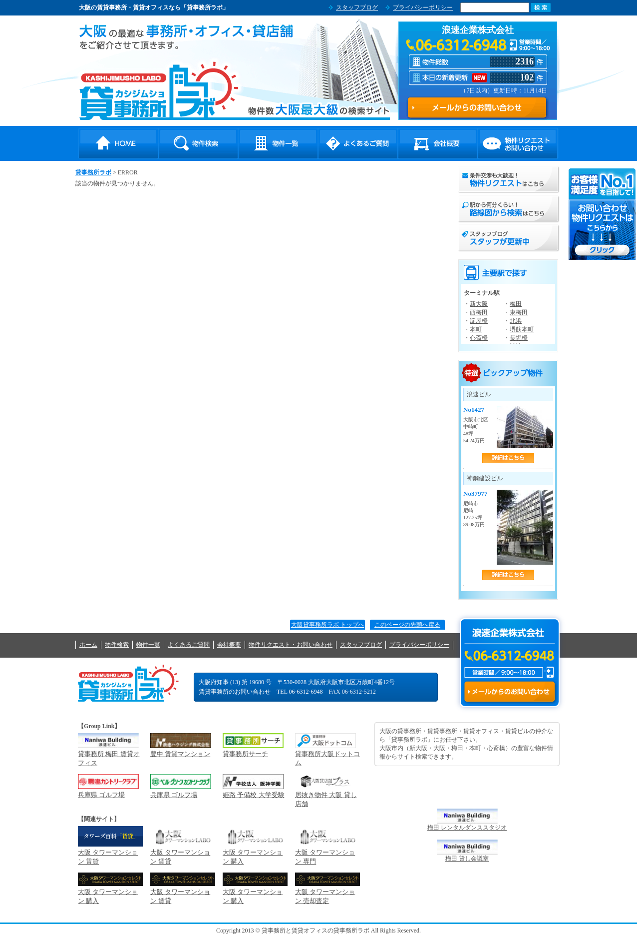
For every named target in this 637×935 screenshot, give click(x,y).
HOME (118, 143)
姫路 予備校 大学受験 (254, 795)
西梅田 (479, 312)
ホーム (88, 644)
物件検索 (198, 143)
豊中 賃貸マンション (180, 754)
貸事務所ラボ (159, 90)
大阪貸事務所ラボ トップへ (327, 624)
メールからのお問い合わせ (509, 692)
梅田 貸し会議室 (467, 858)
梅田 (516, 303)
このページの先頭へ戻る (407, 624)
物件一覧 (278, 143)
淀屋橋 (479, 320)
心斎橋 (479, 337)
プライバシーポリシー (423, 7)
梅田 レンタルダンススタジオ (467, 827)
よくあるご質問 (358, 143)
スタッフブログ (357, 7)
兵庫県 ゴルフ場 (101, 795)
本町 (476, 329)
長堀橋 (519, 337)
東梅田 (519, 312)
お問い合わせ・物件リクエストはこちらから (602, 214)
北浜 (516, 320)
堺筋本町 (522, 329)
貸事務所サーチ (245, 754)
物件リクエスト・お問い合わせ (518, 143)
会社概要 (438, 143)
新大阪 (479, 303)
